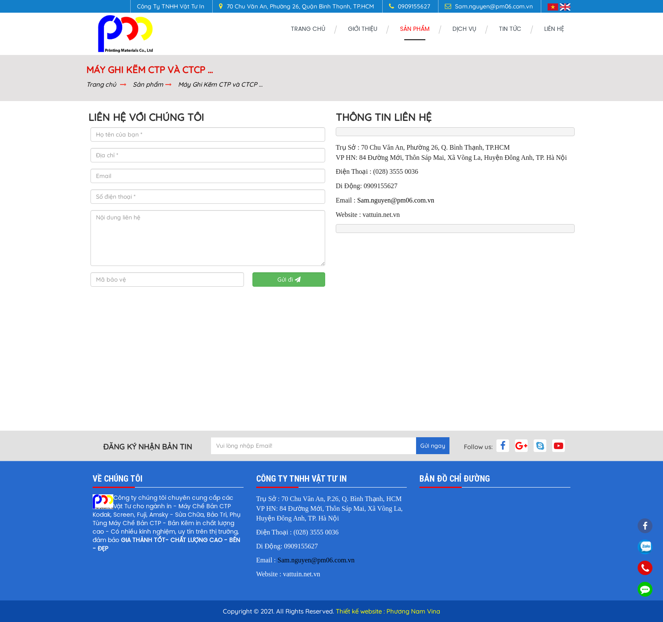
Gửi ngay (432, 445)
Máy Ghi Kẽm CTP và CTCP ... (220, 84)
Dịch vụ (464, 29)
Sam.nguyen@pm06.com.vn (395, 200)
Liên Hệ (554, 29)
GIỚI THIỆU (362, 29)
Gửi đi (289, 279)
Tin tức (510, 29)
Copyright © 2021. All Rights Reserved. (279, 611)
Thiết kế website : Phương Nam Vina (388, 611)
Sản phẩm (415, 29)
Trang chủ (308, 29)
